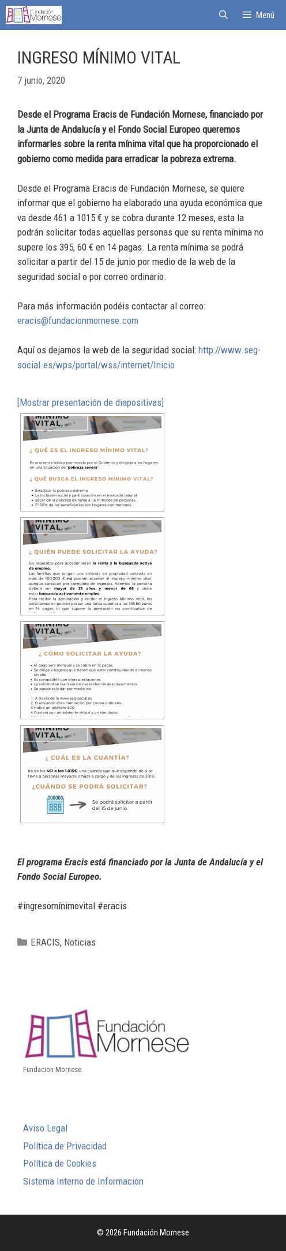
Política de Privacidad (65, 1146)
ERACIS (45, 942)
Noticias (80, 942)
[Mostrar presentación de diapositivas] (90, 402)
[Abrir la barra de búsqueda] (223, 15)
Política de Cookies (59, 1163)
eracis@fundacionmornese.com (77, 320)
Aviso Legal (45, 1128)
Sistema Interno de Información (83, 1181)
